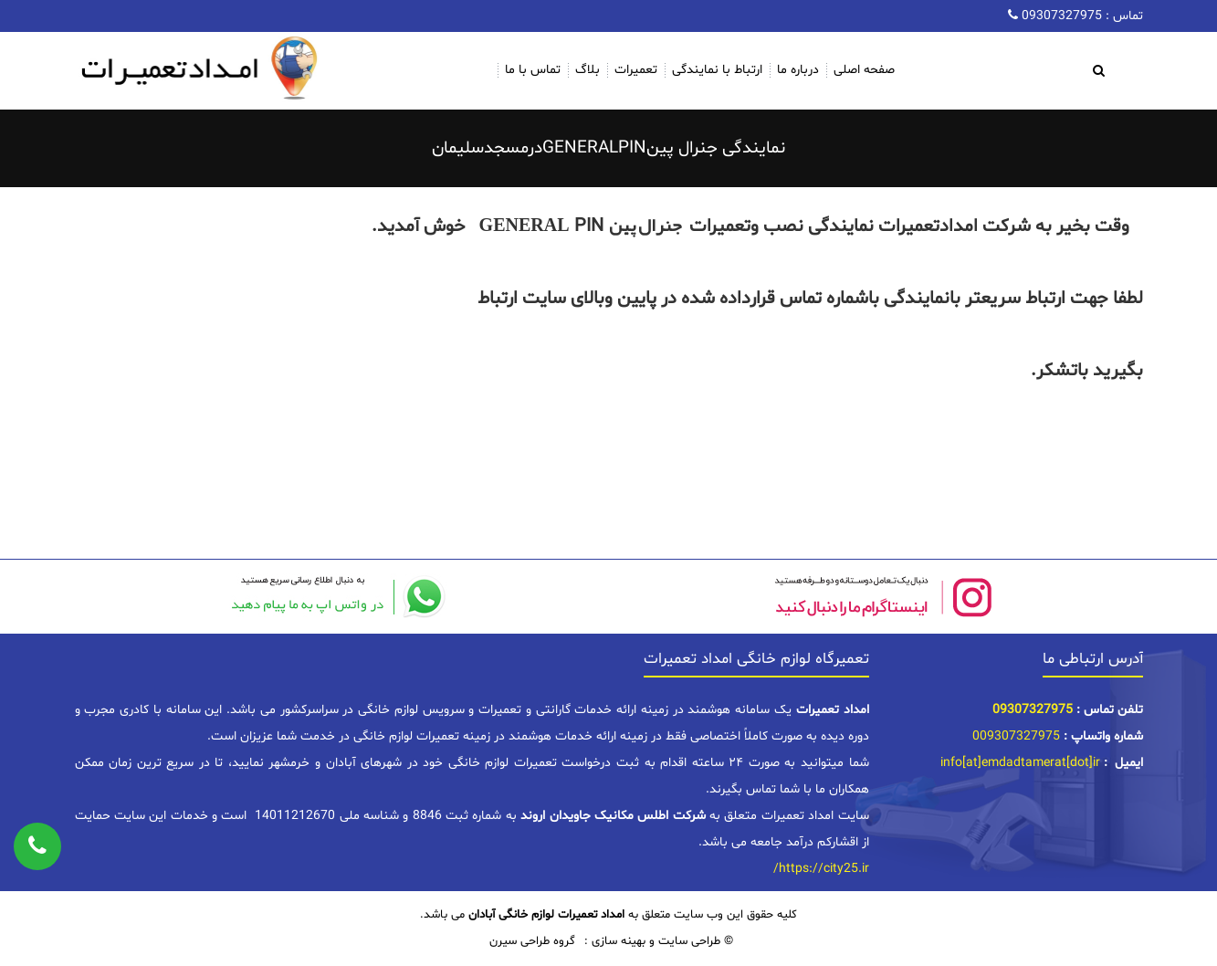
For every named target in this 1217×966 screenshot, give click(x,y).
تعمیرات (635, 70)
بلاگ (587, 70)
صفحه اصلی (864, 70)
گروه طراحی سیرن (532, 941)
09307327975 (1060, 16)
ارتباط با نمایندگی (717, 70)
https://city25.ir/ (821, 868)
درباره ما (798, 70)
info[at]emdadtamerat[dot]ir (1020, 763)
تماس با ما (533, 70)
